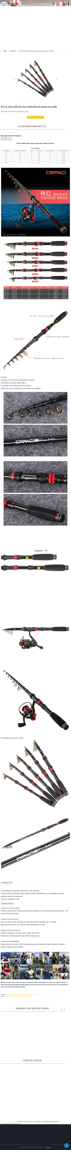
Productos (13, 51)
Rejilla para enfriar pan (48, 982)
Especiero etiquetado (27, 982)
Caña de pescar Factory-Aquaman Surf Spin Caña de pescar (22, 994)
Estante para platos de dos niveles (35, 984)
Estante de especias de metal (53, 984)
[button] (53, 4)
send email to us (35, 117)
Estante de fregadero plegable (17, 986)
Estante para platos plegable (16, 984)
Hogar (5, 51)
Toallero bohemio (16, 982)
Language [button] (66, 4)
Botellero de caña (6, 982)
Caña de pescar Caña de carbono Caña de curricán (17, 996)
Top (66, 1145)
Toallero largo (38, 982)
